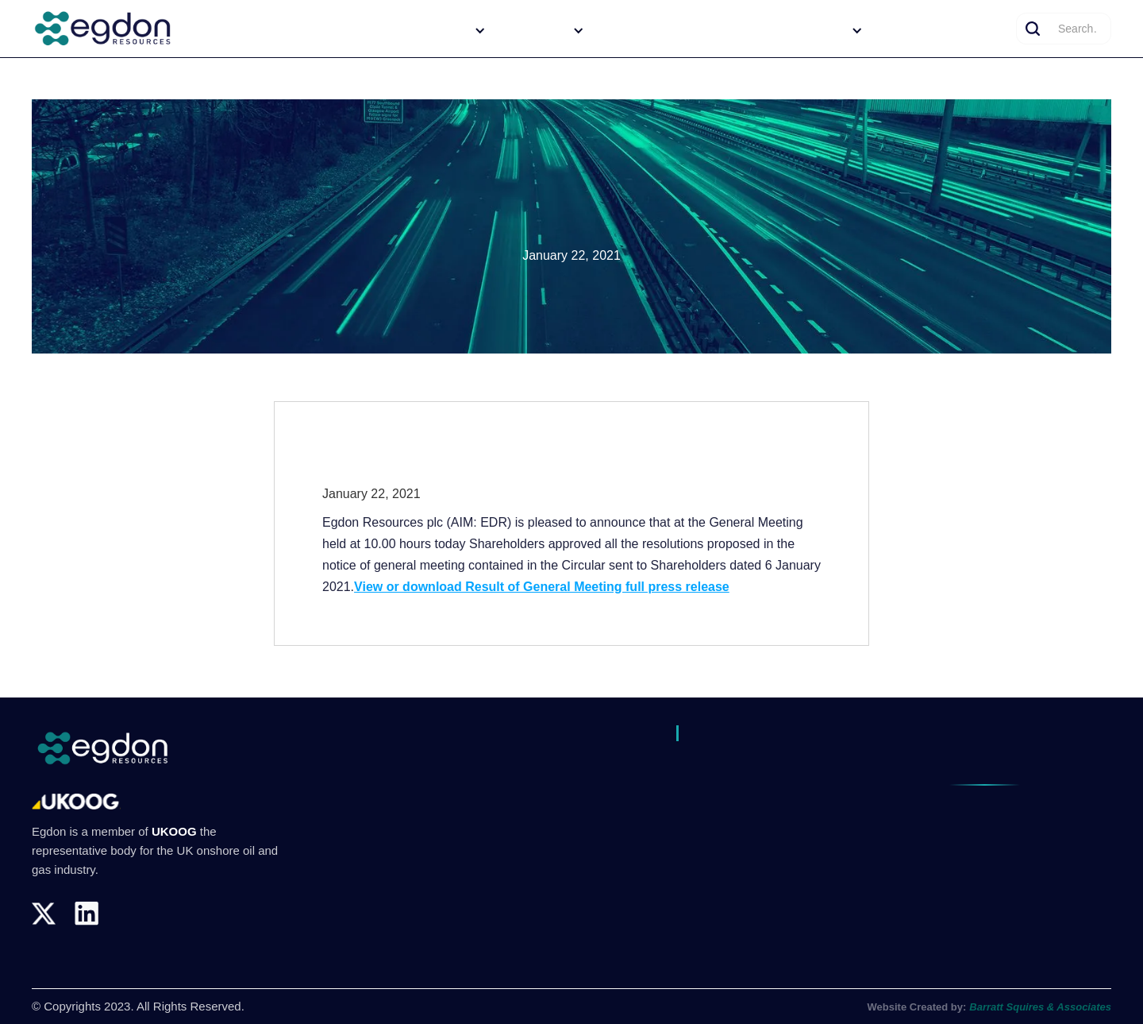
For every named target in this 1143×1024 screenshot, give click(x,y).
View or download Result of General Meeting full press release (541, 586)
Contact (982, 30)
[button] (441, 30)
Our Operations (640, 30)
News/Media (912, 30)
